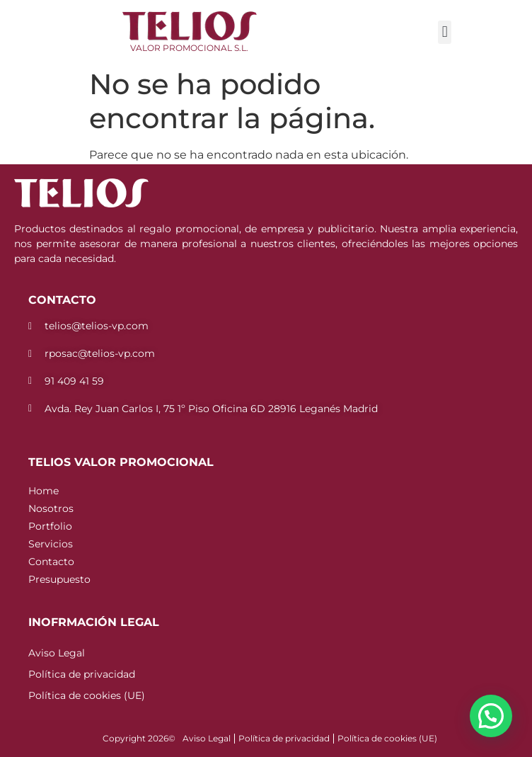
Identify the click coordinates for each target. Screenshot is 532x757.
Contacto (51, 561)
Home (43, 490)
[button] (444, 32)
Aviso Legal (56, 653)
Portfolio (50, 526)
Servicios (50, 543)
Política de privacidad (81, 674)
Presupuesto (59, 579)
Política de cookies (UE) (86, 695)
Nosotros (51, 508)
